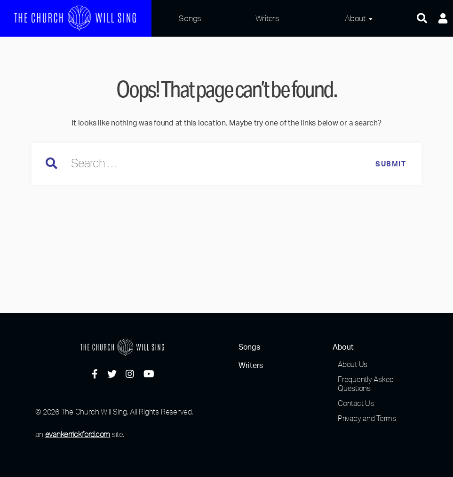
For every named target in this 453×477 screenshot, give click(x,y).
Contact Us (356, 403)
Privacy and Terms (367, 418)
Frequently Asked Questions (366, 384)
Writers (267, 18)
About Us (352, 364)
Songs (190, 18)
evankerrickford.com (77, 434)
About (355, 18)
